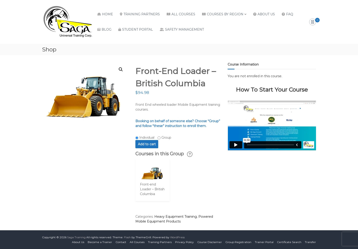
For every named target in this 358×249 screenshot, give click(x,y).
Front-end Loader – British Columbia (152, 189)
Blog (106, 29)
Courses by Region (225, 14)
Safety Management (184, 29)
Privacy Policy (184, 242)
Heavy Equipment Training (175, 217)
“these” (158, 126)
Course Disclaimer (209, 242)
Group (166, 137)
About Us (266, 14)
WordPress (177, 237)
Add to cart (147, 144)
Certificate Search (289, 242)
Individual (146, 137)
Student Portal (137, 29)
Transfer (310, 242)
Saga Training (76, 237)
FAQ (289, 14)
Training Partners (142, 14)
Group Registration (238, 242)
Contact (121, 242)
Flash (127, 237)
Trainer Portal (264, 242)
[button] (121, 69)
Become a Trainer (100, 242)
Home (107, 14)
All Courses (183, 14)
